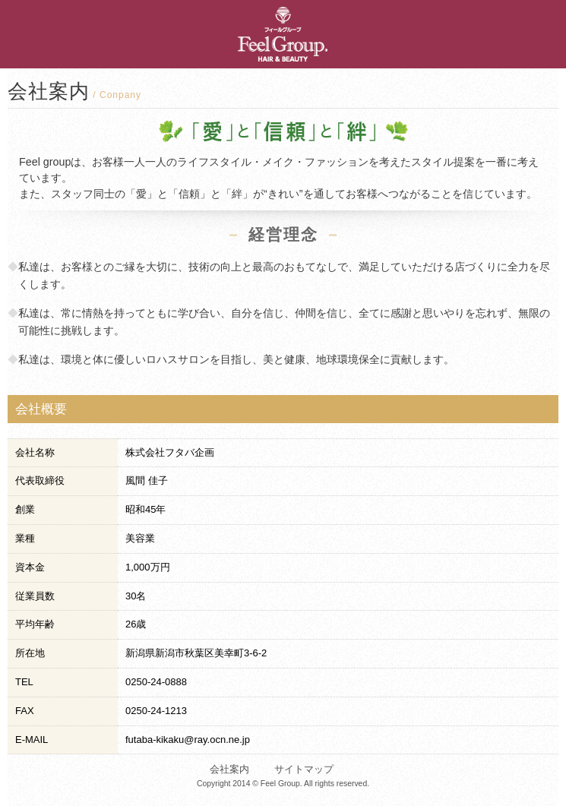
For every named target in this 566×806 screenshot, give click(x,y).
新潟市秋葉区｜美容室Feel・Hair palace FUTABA (232, 34)
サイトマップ (304, 769)
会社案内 (229, 769)
